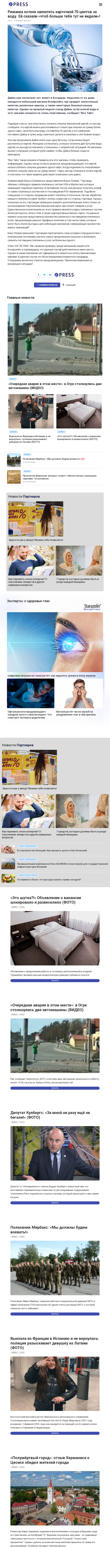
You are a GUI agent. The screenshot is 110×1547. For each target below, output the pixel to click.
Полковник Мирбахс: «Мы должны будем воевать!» (52, 458)
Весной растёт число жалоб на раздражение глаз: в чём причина (76, 713)
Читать (55, 981)
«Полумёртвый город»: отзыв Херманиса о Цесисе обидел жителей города (49, 1460)
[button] (100, 4)
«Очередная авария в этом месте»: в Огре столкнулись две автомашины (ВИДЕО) (48, 1007)
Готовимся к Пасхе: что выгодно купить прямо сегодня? (49, 879)
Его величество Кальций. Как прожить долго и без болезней (52, 850)
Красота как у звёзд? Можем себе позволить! (36, 539)
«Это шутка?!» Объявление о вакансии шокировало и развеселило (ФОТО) (79, 437)
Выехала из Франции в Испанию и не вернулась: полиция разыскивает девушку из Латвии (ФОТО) (29, 439)
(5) (82, 458)
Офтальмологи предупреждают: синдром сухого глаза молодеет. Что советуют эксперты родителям (30, 714)
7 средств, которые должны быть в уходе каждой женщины (77, 580)
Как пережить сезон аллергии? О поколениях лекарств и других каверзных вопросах (27, 582)
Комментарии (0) (47, 285)
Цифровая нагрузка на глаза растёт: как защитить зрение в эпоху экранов (51, 675)
